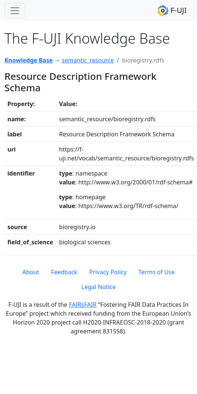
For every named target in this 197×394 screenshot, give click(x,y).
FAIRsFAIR (83, 304)
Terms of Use (156, 272)
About (30, 272)
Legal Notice (98, 287)
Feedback (64, 272)
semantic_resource (88, 60)
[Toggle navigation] (14, 10)
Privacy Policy (108, 272)
